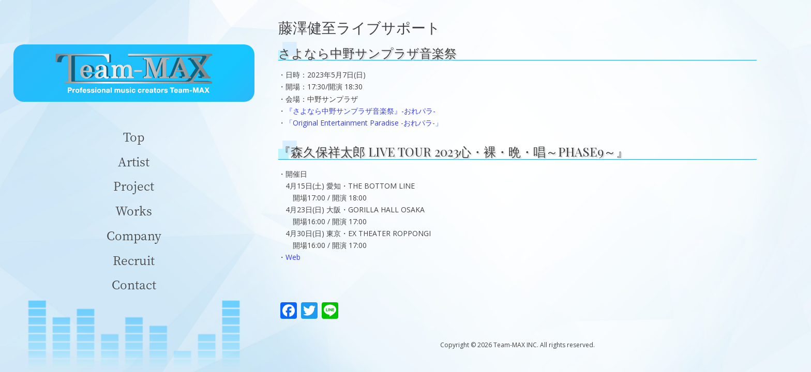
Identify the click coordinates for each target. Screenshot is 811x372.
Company (134, 235)
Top (133, 136)
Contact (134, 284)
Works (133, 210)
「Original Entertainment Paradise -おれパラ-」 (364, 123)
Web (293, 257)
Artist (133, 161)
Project (133, 185)
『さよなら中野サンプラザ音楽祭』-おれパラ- (360, 111)
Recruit (134, 260)
